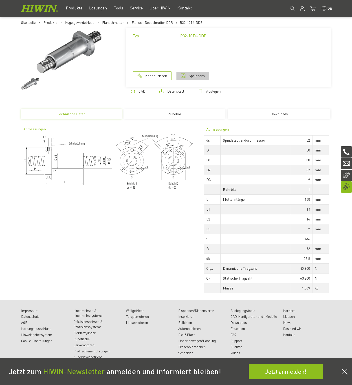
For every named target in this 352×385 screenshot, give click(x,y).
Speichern (193, 75)
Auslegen (209, 91)
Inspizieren (186, 316)
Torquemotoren (137, 316)
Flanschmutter (113, 22)
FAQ (233, 334)
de (329, 8)
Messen (289, 316)
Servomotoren (84, 345)
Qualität (236, 347)
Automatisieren (189, 328)
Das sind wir (292, 328)
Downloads (279, 113)
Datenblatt (171, 91)
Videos (235, 353)
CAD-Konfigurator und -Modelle (254, 316)
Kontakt (289, 334)
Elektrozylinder (84, 333)
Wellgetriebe (135, 310)
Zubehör (174, 113)
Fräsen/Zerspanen (192, 347)
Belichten (185, 322)
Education (238, 328)
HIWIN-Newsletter (74, 371)
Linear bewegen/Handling (197, 340)
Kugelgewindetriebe (79, 22)
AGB (24, 322)
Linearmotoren (137, 322)
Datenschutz (30, 316)
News (287, 322)
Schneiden (185, 353)
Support (236, 340)
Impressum (29, 310)
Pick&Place (186, 334)
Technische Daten (71, 115)
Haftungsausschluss (36, 328)
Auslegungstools (243, 310)
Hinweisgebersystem (36, 334)
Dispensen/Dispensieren (196, 310)
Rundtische (81, 339)
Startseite (28, 22)
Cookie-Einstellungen (36, 340)
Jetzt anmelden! (285, 371)
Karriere (289, 310)
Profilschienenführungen (91, 351)
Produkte (50, 22)
